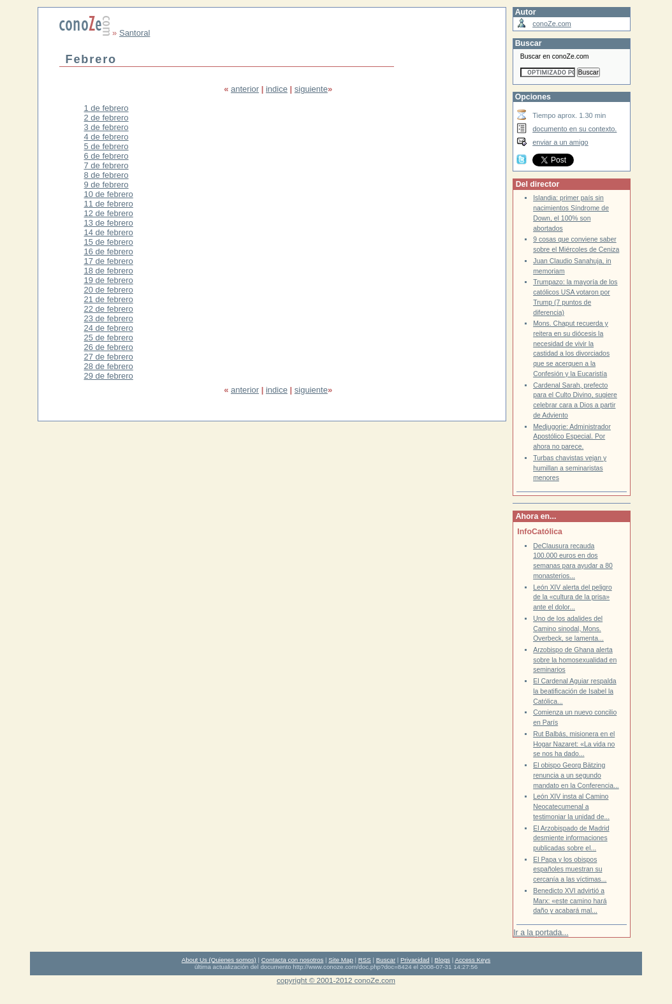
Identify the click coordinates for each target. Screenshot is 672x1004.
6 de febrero (106, 156)
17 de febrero (108, 261)
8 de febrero (106, 175)
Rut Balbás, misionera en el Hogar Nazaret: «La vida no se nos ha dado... (574, 744)
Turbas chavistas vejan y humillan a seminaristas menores (569, 468)
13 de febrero (108, 223)
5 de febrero (106, 146)
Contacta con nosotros (292, 959)
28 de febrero (108, 366)
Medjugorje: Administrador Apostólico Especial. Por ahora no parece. (572, 436)
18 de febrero (108, 270)
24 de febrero (108, 328)
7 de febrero (106, 165)
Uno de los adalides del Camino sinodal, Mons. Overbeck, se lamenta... (568, 628)
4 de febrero (106, 137)
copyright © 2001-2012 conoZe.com (336, 980)
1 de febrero (106, 108)
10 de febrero (108, 194)
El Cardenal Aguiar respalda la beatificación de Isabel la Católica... (575, 691)
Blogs (442, 959)
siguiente (311, 89)
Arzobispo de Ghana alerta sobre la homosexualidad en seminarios (575, 659)
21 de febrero (108, 299)
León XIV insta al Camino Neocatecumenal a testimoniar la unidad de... (571, 806)
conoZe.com (551, 23)
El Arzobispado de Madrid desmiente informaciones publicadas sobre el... (571, 838)
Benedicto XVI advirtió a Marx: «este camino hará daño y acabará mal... (569, 900)
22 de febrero (108, 309)
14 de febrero (108, 232)
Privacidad (415, 959)
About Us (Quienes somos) (219, 959)
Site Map (340, 959)
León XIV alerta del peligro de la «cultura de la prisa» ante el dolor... (572, 597)
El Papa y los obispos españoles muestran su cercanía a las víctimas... (569, 869)
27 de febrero (108, 356)
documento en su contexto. (574, 129)
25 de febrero (108, 337)
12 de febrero (108, 213)
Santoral (134, 33)
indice (277, 89)
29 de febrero (108, 376)
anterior (245, 89)
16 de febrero (108, 251)
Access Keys (472, 959)
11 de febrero (108, 203)
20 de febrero (108, 290)
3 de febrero (106, 127)
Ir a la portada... (540, 932)
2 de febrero (106, 117)
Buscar (385, 959)
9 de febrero (106, 184)
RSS (364, 959)
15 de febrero (108, 242)
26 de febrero (108, 347)
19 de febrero (108, 280)
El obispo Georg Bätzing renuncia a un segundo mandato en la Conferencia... (576, 775)
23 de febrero (108, 318)
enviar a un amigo (560, 142)
